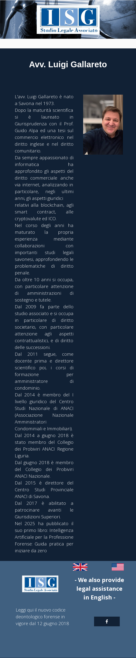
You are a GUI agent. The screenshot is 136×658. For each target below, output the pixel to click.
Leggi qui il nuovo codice (40, 610)
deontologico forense (38, 616)
